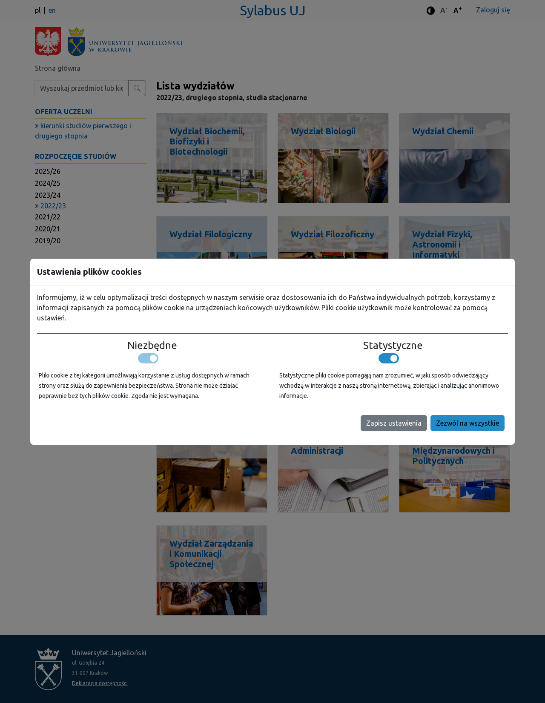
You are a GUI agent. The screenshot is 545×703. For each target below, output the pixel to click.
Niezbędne (152, 345)
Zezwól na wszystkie (467, 423)
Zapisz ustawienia (394, 423)
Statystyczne (393, 345)
